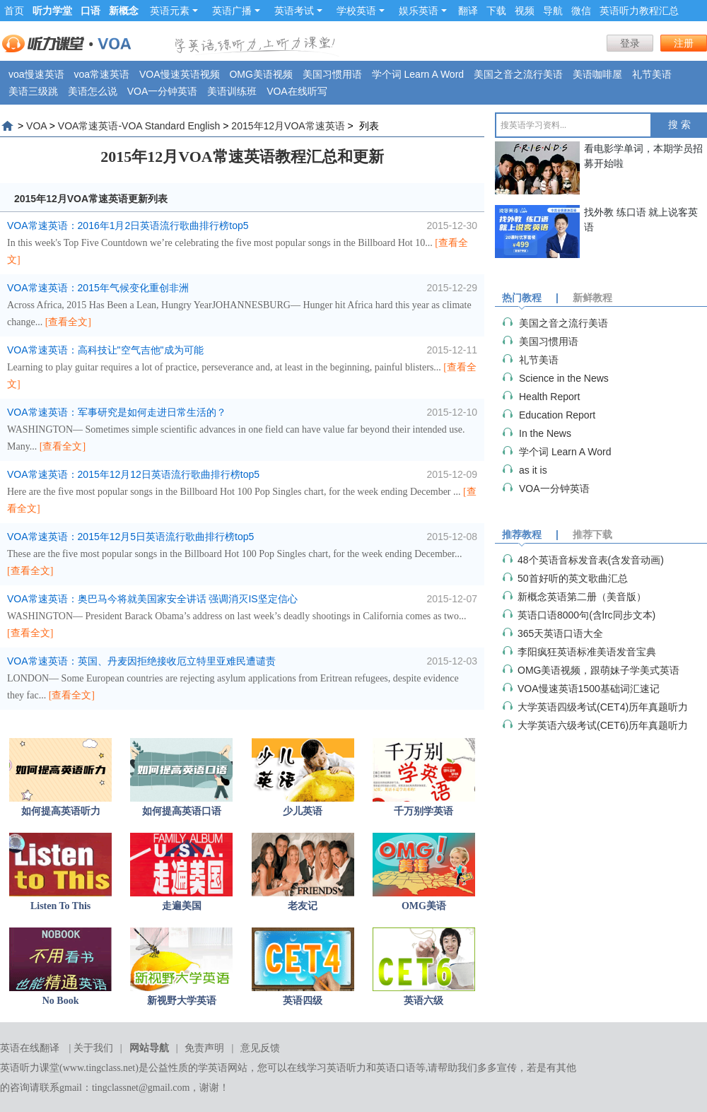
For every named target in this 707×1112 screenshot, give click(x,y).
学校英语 (361, 10)
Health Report (549, 396)
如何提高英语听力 (60, 811)
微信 (581, 10)
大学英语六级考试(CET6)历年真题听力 (603, 725)
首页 (14, 10)
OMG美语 (424, 906)
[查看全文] (68, 322)
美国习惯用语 (332, 74)
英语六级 (423, 1000)
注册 (684, 43)
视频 (524, 10)
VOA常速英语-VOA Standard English (139, 125)
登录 (630, 43)
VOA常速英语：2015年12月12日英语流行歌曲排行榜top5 (133, 474)
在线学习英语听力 (326, 1068)
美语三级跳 (33, 91)
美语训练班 (232, 91)
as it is (533, 470)
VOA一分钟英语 (162, 91)
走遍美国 (181, 906)
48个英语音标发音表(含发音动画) (591, 560)
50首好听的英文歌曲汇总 (573, 578)
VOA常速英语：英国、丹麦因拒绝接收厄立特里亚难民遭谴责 (141, 661)
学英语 (213, 1068)
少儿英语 (302, 811)
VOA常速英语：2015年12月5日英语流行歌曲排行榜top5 (130, 536)
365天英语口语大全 (560, 633)
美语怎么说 (92, 91)
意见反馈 (260, 1048)
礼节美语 (652, 74)
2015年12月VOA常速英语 (287, 125)
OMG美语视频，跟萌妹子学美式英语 (598, 670)
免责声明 (204, 1048)
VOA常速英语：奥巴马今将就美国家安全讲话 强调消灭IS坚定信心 (152, 598)
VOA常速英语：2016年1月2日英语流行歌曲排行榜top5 (128, 225)
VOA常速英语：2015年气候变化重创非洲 (98, 287)
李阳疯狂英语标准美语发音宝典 (587, 651)
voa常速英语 (101, 74)
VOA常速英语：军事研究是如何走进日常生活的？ (116, 412)
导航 (553, 10)
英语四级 (302, 1000)
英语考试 (298, 10)
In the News (545, 433)
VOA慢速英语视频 (179, 74)
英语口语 (396, 1068)
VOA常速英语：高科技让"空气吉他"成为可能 (105, 350)
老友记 (302, 906)
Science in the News (564, 378)
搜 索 (679, 124)
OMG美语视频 (260, 74)
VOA (36, 125)
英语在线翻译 (29, 1048)
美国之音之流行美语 (518, 74)
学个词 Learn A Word (418, 74)
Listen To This (60, 906)
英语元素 (174, 10)
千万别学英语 (423, 811)
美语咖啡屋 (597, 74)
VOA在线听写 (297, 91)
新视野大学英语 (181, 1000)
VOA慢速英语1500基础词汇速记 (589, 688)
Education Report (557, 415)
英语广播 (236, 10)
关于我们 (93, 1048)
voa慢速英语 (36, 74)
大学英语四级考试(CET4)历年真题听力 (603, 707)
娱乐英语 (423, 10)
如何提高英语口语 (181, 811)
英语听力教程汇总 (639, 10)
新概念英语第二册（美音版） (582, 596)
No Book (60, 1000)
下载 (496, 10)
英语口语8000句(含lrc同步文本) (586, 615)
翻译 (468, 10)
